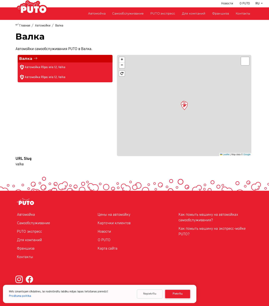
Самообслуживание (33, 223)
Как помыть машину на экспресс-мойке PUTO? (212, 231)
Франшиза (220, 13)
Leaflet (224, 154)
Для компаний (193, 13)
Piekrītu (178, 294)
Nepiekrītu (149, 294)
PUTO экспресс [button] (162, 13)
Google (247, 154)
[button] (184, 105)
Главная (24, 26)
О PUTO (245, 4)
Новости (227, 4)
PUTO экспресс (29, 231)
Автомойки (42, 26)
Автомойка (97, 13)
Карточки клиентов (114, 223)
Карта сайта (107, 248)
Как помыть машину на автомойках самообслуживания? (208, 217)
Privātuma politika (20, 296)
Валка (25, 58)
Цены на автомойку (114, 214)
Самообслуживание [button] (128, 13)
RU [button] (257, 4)
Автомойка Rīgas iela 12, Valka (45, 67)
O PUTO (104, 240)
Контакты (243, 13)
